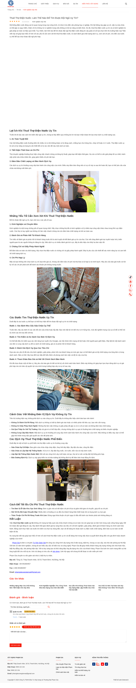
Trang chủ (32, 4)
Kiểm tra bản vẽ (80, 675)
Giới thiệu (45, 4)
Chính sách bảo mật (62, 672)
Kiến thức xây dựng (90, 4)
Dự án (75, 4)
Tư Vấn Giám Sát (39, 543)
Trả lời (15, 617)
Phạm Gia (16, 543)
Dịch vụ (56, 4)
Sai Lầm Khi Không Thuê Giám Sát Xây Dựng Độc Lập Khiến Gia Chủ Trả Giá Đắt (82, 588)
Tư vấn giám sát (80, 664)
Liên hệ (105, 4)
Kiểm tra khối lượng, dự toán (82, 671)
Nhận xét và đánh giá (17, 623)
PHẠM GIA (59, 657)
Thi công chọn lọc (80, 667)
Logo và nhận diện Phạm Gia (64, 668)
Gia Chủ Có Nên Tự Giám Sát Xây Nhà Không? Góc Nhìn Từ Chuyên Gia (111, 588)
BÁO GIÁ (66, 4)
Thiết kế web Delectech (120, 680)
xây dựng (56, 551)
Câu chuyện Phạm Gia (63, 664)
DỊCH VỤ (78, 657)
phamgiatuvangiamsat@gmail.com (27, 572)
